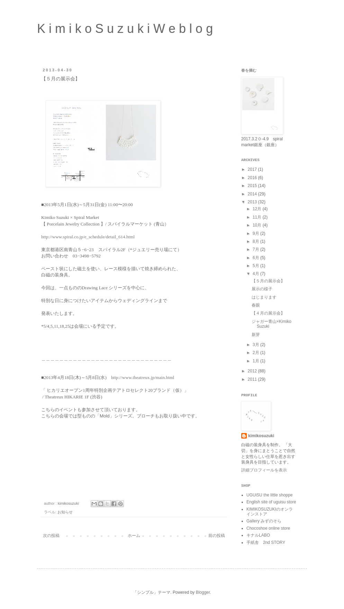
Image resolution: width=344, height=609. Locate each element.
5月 (256, 265)
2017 (253, 169)
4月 (256, 273)
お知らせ (65, 512)
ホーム (134, 535)
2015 (253, 185)
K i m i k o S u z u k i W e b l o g (125, 28)
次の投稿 (51, 535)
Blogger (203, 592)
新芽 (256, 334)
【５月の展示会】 (268, 281)
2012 (253, 371)
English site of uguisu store (271, 502)
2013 (253, 202)
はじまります (264, 297)
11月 (258, 217)
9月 (256, 233)
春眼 (256, 305)
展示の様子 (262, 288)
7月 (256, 249)
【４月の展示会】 (268, 313)
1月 (256, 361)
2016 (253, 177)
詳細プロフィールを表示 (264, 470)
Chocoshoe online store (268, 528)
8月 (256, 241)
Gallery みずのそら (263, 521)
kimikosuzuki (261, 435)
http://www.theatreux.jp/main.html (142, 377)
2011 (253, 379)
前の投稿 (216, 535)
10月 (258, 225)
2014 (253, 194)
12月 (258, 208)
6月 (256, 257)
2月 (256, 352)
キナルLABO (258, 535)
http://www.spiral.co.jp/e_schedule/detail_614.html (88, 236)
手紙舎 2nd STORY (265, 542)
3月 (256, 344)
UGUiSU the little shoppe (269, 495)
